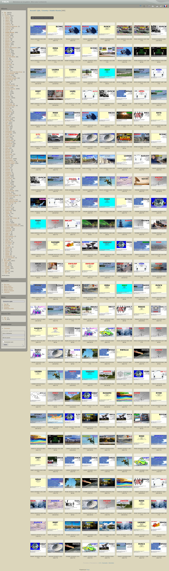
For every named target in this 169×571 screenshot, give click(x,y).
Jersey (7, 128)
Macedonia (8, 145)
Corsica (7, 63)
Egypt (7, 82)
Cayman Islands (9, 257)
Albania (7, 18)
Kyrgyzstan (8, 136)
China (7, 59)
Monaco (7, 152)
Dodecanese (9, 76)
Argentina (8, 28)
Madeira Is (8, 146)
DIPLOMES (7, 260)
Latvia (7, 137)
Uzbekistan (8, 228)
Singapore (8, 247)
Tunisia (7, 219)
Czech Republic (9, 73)
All (5, 14)
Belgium (7, 44)
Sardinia (7, 184)
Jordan (7, 129)
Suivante (105, 563)
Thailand (7, 213)
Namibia (7, 157)
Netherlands (8, 158)
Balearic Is (8, 41)
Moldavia (7, 151)
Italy (6, 123)
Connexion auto (8, 342)
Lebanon (7, 139)
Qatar (7, 239)
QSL (5, 12)
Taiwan (7, 212)
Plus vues (6, 284)
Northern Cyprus (10, 161)
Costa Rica (8, 64)
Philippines (8, 174)
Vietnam (7, 231)
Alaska (7, 254)
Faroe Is (7, 90)
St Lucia (7, 206)
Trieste (7, 216)
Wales (7, 235)
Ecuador (7, 81)
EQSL (6, 262)
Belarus (7, 43)
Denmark (8, 75)
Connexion (7, 328)
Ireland (7, 119)
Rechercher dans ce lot (44, 18)
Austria (7, 35)
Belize (7, 250)
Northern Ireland (10, 163)
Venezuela (8, 230)
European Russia (10, 88)
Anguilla (7, 23)
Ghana (7, 99)
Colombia (8, 61)
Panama (7, 171)
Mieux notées (7, 286)
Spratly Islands (9, 203)
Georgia (7, 96)
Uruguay (7, 227)
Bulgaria (7, 50)
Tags (5, 304)
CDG (6, 273)
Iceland (7, 114)
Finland (7, 91)
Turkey (7, 221)
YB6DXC (7, 271)
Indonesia (8, 117)
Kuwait (7, 134)
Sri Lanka (8, 204)
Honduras (8, 110)
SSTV (5, 259)
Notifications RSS (9, 308)
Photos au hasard (9, 290)
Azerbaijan (8, 37)
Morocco (7, 155)
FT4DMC (7, 266)
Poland (7, 175)
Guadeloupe (8, 104)
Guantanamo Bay (10, 105)
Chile (6, 58)
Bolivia (7, 46)
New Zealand (9, 160)
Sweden (7, 209)
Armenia (7, 29)
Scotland (7, 187)
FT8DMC (7, 268)
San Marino (8, 242)
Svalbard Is (8, 207)
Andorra (7, 21)
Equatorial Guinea (10, 85)
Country (7, 15)
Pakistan (7, 169)
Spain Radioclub (10, 199)
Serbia (7, 189)
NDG (6, 270)
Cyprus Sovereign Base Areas (13, 72)
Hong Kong (8, 111)
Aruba (7, 31)
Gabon (7, 94)
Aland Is (7, 17)
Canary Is (8, 53)
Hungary (7, 113)
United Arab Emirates (11, 224)
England (7, 84)
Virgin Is (7, 233)
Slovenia (7, 192)
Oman (7, 167)
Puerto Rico (8, 178)
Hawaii (7, 108)
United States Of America (12, 225)
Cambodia (8, 55)
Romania (7, 181)
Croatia (7, 67)
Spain (7, 198)
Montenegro (8, 154)
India (6, 116)
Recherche (7, 305)
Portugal (7, 177)
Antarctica (8, 24)
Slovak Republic (9, 190)
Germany (8, 97)
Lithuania (8, 142)
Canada (7, 52)
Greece (7, 102)
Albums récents (8, 289)
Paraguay (8, 172)
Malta (7, 148)
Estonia (7, 87)
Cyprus (7, 70)
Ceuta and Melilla (10, 56)
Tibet (6, 215)
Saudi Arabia (9, 186)
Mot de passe (6, 337)
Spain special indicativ (11, 201)
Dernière (111, 563)
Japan (7, 126)
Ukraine (7, 222)
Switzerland (8, 210)
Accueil (33, 10)
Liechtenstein (9, 140)
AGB (6, 263)
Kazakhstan (8, 132)
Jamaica (7, 125)
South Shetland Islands (11, 195)
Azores (7, 38)
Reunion (7, 180)
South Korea (8, 196)
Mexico (7, 248)
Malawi (7, 253)
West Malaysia (9, 236)
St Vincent (8, 244)
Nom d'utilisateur (7, 333)
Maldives (7, 241)
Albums (4, 8)
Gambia (7, 251)
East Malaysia (9, 79)
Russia (7, 183)
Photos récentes (8, 287)
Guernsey (8, 107)
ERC (6, 265)
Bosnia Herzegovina (11, 47)
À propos (6, 307)
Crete (7, 66)
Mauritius (8, 149)
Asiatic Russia (9, 32)
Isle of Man (8, 120)
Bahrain (7, 40)
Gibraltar (7, 101)
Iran (6, 245)
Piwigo (88, 569)
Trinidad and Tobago (11, 218)
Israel (7, 122)
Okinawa (7, 166)
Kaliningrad (8, 131)
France (7, 93)
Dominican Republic (11, 78)
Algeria (7, 20)
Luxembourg (8, 143)
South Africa (8, 193)
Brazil (7, 49)
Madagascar (8, 256)
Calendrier (7, 292)
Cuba (6, 69)
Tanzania (7, 238)
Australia (7, 34)
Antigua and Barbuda (11, 26)
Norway (7, 164)
